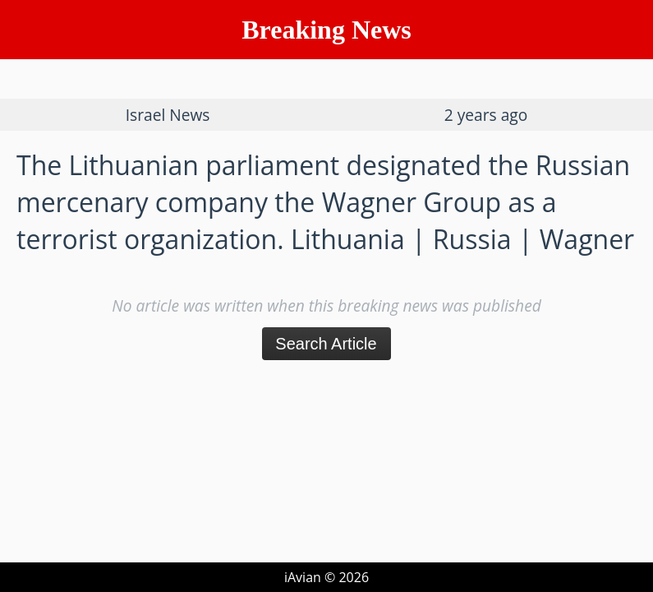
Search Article (325, 344)
